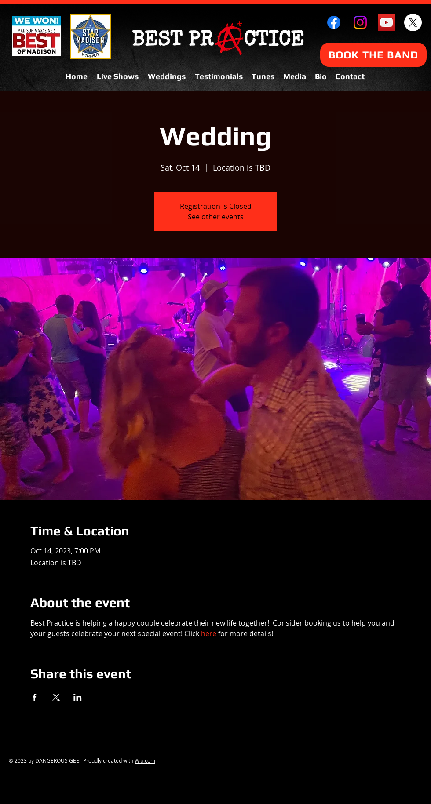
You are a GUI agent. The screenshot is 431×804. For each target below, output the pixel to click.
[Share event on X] (56, 697)
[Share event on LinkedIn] (77, 697)
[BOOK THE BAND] (373, 55)
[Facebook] (334, 22)
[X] (413, 22)
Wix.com (145, 760)
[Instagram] (360, 22)
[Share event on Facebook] (34, 697)
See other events (216, 217)
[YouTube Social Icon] (386, 22)
